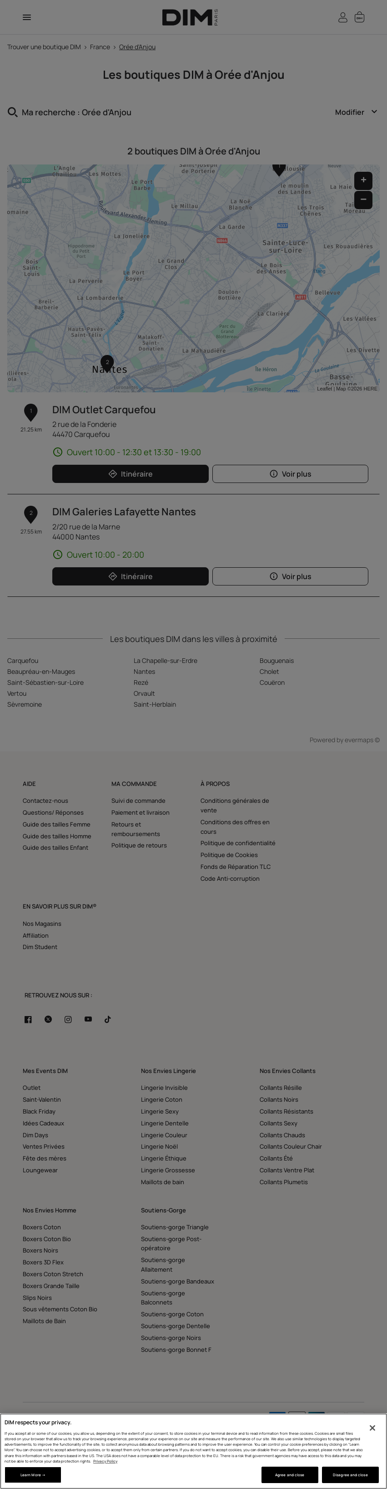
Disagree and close (350, 1474)
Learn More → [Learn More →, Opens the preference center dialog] (32, 1474)
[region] (193, 1451)
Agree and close (289, 1474)
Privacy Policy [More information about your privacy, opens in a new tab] (105, 1460)
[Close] (372, 1428)
